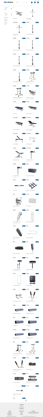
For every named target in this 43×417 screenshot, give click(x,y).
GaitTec (5, 18)
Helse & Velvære (6, 19)
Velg (23, 22)
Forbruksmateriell (6, 17)
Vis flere (26, 401)
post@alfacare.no (22, 407)
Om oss (21, 413)
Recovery (5, 24)
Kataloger (21, 414)
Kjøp (37, 22)
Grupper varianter (7, 7)
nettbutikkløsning (28, 416)
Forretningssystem (24, 416)
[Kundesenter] (32, 2)
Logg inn (35, 2)
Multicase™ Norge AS (33, 416)
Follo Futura (6, 14)
